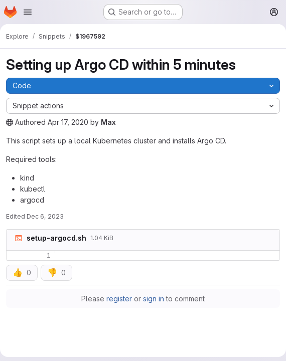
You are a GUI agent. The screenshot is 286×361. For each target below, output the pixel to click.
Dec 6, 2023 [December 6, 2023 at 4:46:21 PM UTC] (45, 216)
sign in (153, 298)
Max (108, 122)
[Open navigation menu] (28, 12)
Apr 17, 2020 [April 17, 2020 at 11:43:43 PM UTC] (68, 122)
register (119, 298)
